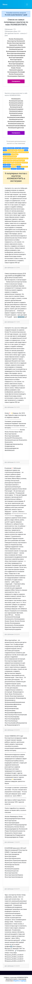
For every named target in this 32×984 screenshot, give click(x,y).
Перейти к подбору (19, 981)
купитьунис (24, 162)
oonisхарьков (14, 154)
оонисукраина (6, 168)
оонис (8, 164)
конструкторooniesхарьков (9, 158)
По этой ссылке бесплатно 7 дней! (16, 15)
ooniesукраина (6, 154)
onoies (4, 150)
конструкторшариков (8, 162)
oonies (4, 148)
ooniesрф (13, 166)
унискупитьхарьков (16, 164)
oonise (18, 166)
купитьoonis (18, 162)
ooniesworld (25, 148)
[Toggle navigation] (27, 4)
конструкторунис (7, 160)
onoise (26, 150)
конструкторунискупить (18, 160)
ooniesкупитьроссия (23, 152)
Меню (5, 4)
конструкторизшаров (23, 158)
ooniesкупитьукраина (8, 152)
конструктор (18, 148)
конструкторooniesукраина (9, 156)
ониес (4, 164)
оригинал (13, 168)
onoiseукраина (6, 166)
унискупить (20, 150)
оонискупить (24, 166)
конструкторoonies (12, 150)
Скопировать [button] (16, 81)
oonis (16, 152)
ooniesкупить (11, 148)
